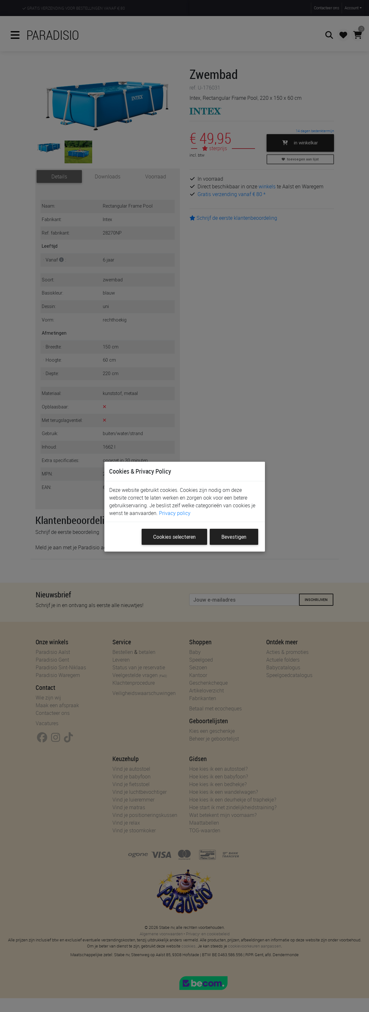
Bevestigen (233, 537)
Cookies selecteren (174, 537)
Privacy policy (174, 513)
